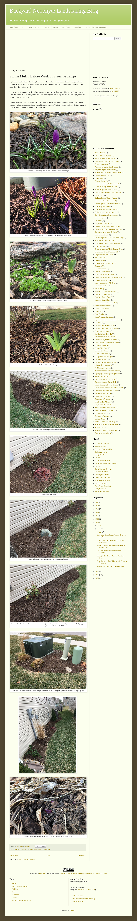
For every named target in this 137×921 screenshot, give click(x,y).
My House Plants (34, 27)
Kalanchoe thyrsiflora (102, 331)
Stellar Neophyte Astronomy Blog (83, 899)
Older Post (81, 855)
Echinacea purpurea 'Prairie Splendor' (107, 243)
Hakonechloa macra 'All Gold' (105, 283)
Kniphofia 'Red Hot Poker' (104, 334)
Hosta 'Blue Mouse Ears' (103, 306)
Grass (55, 27)
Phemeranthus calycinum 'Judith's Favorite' (109, 388)
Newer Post (14, 855)
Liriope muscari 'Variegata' (104, 357)
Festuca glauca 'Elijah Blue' (104, 263)
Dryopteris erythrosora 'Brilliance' (106, 232)
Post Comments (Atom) (27, 859)
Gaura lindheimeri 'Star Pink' (104, 274)
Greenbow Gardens (101, 472)
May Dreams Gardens (102, 480)
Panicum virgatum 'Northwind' (105, 379)
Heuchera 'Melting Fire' (103, 294)
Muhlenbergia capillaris (103, 368)
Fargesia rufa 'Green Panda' (41, 849)
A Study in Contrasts (102, 443)
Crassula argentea (101, 218)
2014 (97, 578)
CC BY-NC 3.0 (90, 890)
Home (48, 855)
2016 (97, 571)
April (99, 529)
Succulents (66, 27)
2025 (97, 502)
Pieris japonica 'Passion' (103, 393)
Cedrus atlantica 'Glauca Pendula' (106, 198)
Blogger (72, 910)
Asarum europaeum (101, 164)
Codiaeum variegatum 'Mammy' (106, 212)
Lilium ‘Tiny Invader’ (102, 354)
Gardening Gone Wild (102, 460)
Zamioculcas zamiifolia (103, 433)
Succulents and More (102, 492)
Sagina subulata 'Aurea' (103, 405)
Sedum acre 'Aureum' (102, 416)
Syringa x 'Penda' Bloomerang (105, 422)
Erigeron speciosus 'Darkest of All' (106, 252)
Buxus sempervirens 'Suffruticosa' (106, 189)
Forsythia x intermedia (102, 272)
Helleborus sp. (100, 289)
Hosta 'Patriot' (99, 314)
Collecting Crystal (101, 452)
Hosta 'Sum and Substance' (104, 317)
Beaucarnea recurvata (102, 175)
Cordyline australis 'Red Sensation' (106, 215)
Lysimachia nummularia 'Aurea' (105, 362)
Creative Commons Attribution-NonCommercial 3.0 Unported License (83, 873)
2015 (97, 575)
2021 (97, 512)
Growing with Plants (102, 475)
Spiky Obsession (100, 489)
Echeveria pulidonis (101, 235)
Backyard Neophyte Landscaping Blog (54, 10)
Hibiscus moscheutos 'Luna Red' (106, 303)
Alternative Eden (100, 446)
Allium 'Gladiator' (20, 849)
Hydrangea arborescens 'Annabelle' (107, 320)
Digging (98, 458)
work (35, 873)
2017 (97, 522)
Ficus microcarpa (101, 269)
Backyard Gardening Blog (104, 449)
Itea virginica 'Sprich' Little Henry (106, 328)
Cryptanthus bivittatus (102, 224)
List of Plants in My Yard (20, 886)
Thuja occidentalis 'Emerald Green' (107, 424)
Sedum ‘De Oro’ (100, 419)
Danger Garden (100, 455)
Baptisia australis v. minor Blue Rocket (108, 172)
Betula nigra (99, 178)
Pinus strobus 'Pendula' (102, 399)
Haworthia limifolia (101, 286)
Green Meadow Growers (103, 469)
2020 (97, 516)
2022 (97, 509)
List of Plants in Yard (16, 27)
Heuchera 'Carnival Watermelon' (106, 291)
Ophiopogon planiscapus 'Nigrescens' (107, 374)
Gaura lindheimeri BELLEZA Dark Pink (108, 277)
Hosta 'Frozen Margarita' (103, 308)
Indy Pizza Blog (77, 901)
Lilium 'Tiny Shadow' (102, 351)
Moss (47, 27)
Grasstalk (98, 466)
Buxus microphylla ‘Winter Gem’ (106, 187)
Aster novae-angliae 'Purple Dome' (106, 167)
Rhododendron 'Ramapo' (103, 402)
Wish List (15, 889)
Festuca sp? (99, 266)
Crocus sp (30, 849)
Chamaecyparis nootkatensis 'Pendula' (107, 204)
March (99, 532)
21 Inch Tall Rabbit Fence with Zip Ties (110, 566)
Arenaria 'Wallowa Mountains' (105, 158)
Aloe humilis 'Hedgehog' (103, 155)
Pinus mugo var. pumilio (103, 396)
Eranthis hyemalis (101, 246)
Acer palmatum (100, 153)
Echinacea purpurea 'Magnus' (105, 240)
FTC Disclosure (77, 896)
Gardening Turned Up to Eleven (106, 463)
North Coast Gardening (103, 486)
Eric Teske (42, 873)
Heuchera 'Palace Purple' (103, 297)
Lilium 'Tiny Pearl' (101, 348)
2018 (97, 519)
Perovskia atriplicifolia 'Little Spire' (107, 385)
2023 (97, 505)
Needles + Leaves (101, 483)
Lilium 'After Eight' (101, 345)
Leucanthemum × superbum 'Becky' (107, 342)
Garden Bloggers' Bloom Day (96, 27)
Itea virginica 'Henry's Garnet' (105, 325)
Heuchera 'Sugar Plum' (102, 300)
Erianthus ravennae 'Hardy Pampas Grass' (109, 249)
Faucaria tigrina (100, 257)
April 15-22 (115, 91)
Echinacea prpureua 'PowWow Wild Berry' (109, 238)
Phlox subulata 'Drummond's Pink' (106, 391)
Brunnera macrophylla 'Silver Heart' (107, 184)
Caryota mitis (99, 195)
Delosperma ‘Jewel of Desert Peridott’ (108, 226)
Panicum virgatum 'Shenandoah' (106, 382)
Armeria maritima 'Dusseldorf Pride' (107, 161)
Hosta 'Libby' (99, 311)
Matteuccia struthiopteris (103, 365)
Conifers (77, 27)
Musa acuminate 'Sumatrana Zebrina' (107, 371)
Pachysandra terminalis (103, 376)
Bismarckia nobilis (101, 181)
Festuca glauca (100, 260)
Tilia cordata (99, 427)
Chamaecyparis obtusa (102, 206)
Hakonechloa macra (101, 280)
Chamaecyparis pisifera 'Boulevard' (107, 209)
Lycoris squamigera (101, 359)
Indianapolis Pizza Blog (103, 477)
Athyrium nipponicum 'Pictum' (105, 170)
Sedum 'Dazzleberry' (102, 413)
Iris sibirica (99, 322)
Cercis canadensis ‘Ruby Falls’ (105, 201)
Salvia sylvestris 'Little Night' (105, 410)
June (99, 525)
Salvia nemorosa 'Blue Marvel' (105, 407)
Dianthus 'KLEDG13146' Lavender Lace (108, 229)
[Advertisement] (48, 50)
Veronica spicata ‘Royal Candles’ (106, 430)
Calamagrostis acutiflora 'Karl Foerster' (108, 192)
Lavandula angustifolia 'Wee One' (106, 340)
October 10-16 (115, 89)
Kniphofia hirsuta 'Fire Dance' (105, 337)
